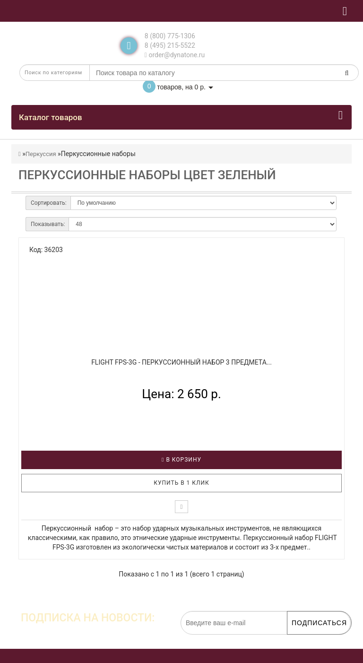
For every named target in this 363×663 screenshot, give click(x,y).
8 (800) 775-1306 (170, 36)
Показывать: (48, 224)
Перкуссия (41, 153)
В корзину (181, 459)
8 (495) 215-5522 (170, 45)
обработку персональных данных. (306, 639)
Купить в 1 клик (181, 483)
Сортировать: (49, 203)
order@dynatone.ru (175, 55)
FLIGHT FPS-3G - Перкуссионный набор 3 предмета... (181, 362)
